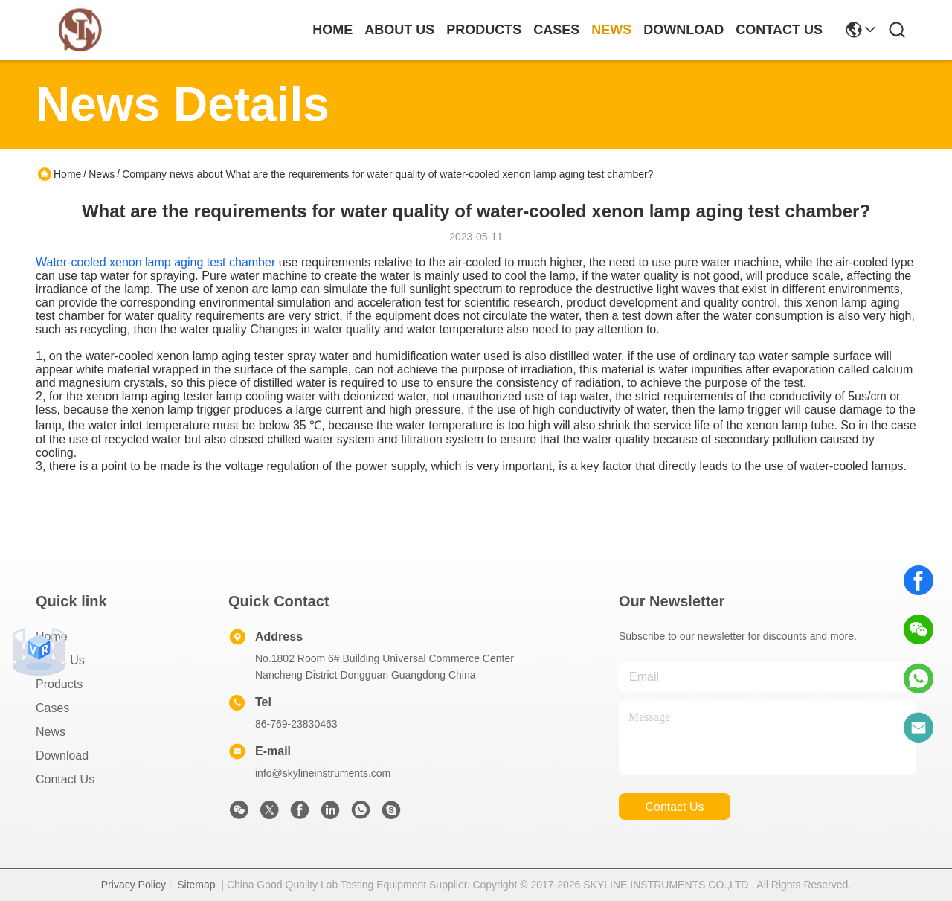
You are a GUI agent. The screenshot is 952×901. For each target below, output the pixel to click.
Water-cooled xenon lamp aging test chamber (155, 262)
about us (399, 29)
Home (332, 29)
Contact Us (65, 779)
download (683, 29)
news (611, 29)
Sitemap (196, 885)
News (102, 174)
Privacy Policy (133, 885)
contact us (779, 29)
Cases (52, 708)
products (483, 29)
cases (556, 29)
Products (59, 684)
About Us (60, 660)
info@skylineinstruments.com (322, 773)
